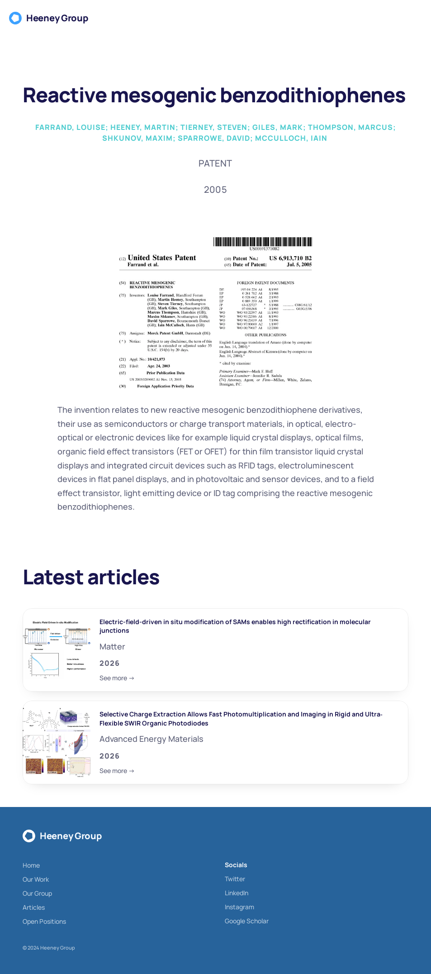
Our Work (36, 879)
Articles (34, 907)
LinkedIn (236, 892)
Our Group (37, 893)
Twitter (235, 878)
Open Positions (44, 921)
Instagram (239, 906)
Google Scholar (247, 921)
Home (31, 865)
